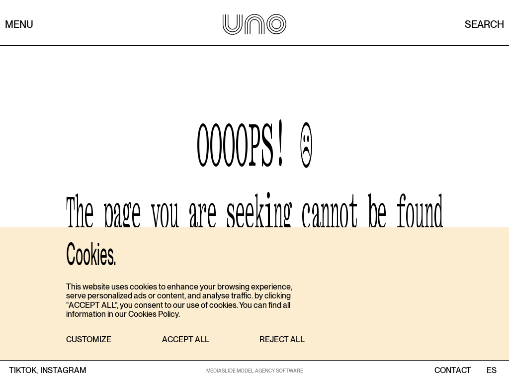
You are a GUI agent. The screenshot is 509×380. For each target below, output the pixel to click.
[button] (88, 340)
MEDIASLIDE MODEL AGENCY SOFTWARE (254, 370)
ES (491, 371)
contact (452, 371)
